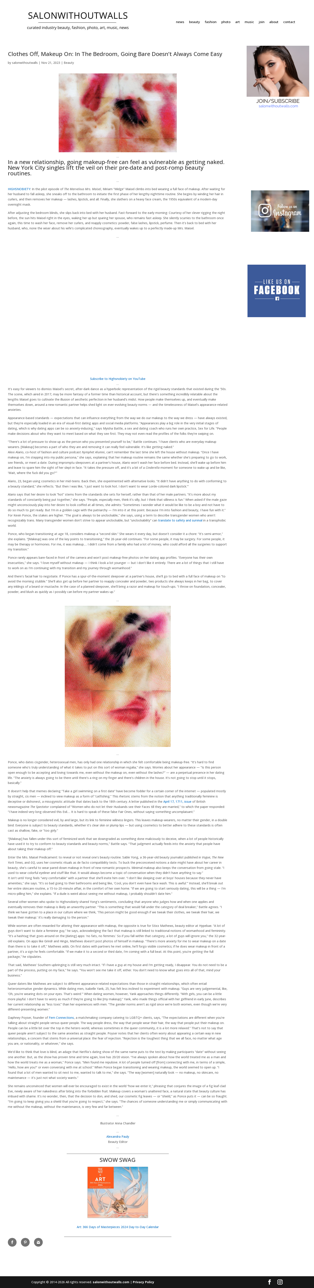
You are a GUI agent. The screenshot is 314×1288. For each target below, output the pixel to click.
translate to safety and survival (180, 520)
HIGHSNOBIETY (19, 189)
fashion (211, 22)
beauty (194, 22)
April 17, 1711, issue (177, 801)
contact (289, 22)
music (249, 22)
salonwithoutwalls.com (111, 1282)
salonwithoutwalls (25, 63)
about (273, 22)
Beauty (69, 63)
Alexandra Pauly (117, 1136)
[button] (117, 1194)
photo (225, 22)
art (237, 22)
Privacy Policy (143, 1282)
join (262, 22)
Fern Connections (61, 1018)
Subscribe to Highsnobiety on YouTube (117, 379)
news (180, 22)
